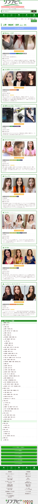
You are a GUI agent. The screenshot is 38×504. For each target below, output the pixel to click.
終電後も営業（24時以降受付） (9, 485)
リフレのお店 (28, 491)
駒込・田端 (6, 335)
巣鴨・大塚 (6, 332)
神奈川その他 (7, 396)
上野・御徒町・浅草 (8, 339)
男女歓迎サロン (28, 493)
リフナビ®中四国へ (25, 460)
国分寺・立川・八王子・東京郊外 (11, 386)
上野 (6, 341)
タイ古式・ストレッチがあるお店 (10, 482)
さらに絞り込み (19, 28)
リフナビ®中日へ (25, 453)
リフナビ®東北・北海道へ (24, 447)
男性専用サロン (10, 493)
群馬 (4, 437)
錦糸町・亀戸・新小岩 (8, 349)
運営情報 (10, 471)
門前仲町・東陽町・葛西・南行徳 (11, 361)
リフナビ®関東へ (25, 450)
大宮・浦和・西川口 (8, 415)
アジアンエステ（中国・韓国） (10, 479)
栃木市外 (6, 431)
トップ (4, 15)
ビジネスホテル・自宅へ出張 (9, 489)
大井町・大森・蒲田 (8, 369)
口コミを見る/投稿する (18, 51)
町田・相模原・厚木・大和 (9, 394)
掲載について (28, 474)
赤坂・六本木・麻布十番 (9, 355)
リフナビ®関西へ (25, 457)
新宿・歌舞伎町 (7, 378)
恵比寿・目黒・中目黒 (8, 371)
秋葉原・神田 (7, 351)
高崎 (5, 439)
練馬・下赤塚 (7, 328)
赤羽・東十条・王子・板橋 (9, 330)
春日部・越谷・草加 (8, 417)
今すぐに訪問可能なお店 (28, 482)
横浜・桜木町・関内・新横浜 (10, 390)
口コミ (19, 15)
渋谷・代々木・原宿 (8, 373)
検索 (34, 11)
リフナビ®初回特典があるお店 (10, 496)
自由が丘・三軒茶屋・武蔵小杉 (10, 376)
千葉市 (5, 404)
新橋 (5, 363)
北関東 (5, 421)
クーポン (26, 15)
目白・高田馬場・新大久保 (9, 382)
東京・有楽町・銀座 (8, 359)
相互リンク (10, 476)
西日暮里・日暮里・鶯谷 (9, 337)
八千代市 (6, 402)
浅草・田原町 (8, 345)
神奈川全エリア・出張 (8, 398)
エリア (11, 15)
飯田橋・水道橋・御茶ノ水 (9, 353)
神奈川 (5, 388)
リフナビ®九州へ (25, 463)
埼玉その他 (6, 419)
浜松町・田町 (7, 365)
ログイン (34, 20)
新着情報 (34, 15)
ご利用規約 (28, 471)
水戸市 (5, 425)
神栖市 (5, 427)
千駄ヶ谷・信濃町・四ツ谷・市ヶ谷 (11, 357)
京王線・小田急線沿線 (8, 380)
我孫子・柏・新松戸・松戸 (9, 406)
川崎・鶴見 (6, 392)
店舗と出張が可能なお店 (28, 485)
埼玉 (4, 413)
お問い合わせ (28, 476)
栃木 (4, 429)
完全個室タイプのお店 (9, 491)
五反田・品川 (7, 367)
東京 (4, 324)
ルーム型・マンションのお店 (28, 489)
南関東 (5, 322)
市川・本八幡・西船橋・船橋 (10, 408)
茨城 (4, 423)
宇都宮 (5, 433)
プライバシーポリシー (9, 474)
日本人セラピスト (28, 479)
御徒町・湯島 (8, 343)
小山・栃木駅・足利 (8, 435)
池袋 (5, 326)
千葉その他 (6, 410)
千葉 (4, 400)
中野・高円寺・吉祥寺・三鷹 (10, 384)
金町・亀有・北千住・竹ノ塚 (10, 347)
